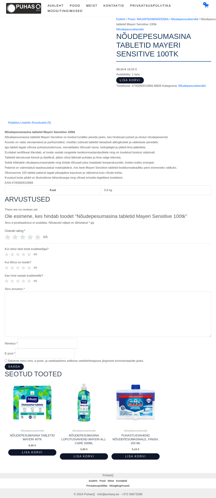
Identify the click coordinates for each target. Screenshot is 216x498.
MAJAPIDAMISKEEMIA (152, 19)
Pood (75, 5)
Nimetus (11, 343)
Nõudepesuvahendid (184, 19)
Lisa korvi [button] (32, 452)
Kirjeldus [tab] (14, 122)
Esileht (120, 19)
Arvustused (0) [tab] (41, 122)
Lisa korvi (130, 80)
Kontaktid (113, 5)
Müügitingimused (65, 11)
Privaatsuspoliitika (150, 5)
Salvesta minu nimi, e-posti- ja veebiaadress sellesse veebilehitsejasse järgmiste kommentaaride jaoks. (76, 361)
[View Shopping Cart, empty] (206, 8)
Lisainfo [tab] (25, 122)
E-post (10, 353)
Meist (91, 5)
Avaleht (56, 5)
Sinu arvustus (15, 289)
